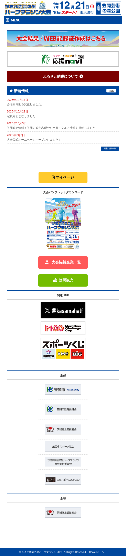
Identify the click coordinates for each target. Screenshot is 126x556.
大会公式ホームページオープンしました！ (34, 139)
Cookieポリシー (98, 552)
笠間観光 (63, 280)
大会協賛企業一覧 (63, 262)
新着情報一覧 (110, 148)
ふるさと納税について (63, 76)
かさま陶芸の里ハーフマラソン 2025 (42, 552)
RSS (111, 90)
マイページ (63, 177)
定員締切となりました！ (22, 116)
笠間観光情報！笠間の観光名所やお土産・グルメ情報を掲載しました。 (52, 127)
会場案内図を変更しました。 (25, 104)
